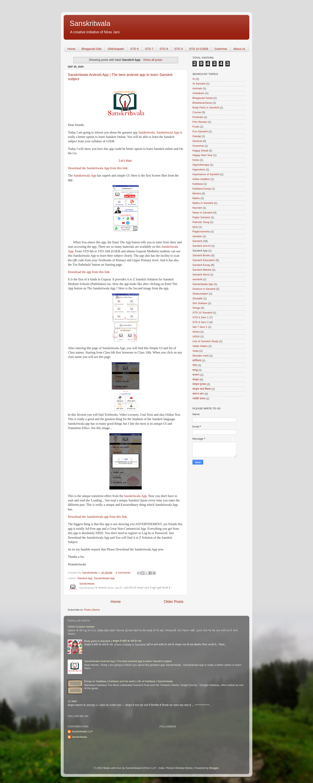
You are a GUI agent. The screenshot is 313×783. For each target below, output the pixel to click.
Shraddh (197, 298)
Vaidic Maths (200, 346)
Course (196, 112)
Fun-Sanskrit (200, 131)
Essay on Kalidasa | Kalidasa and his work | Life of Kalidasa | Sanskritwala (128, 681)
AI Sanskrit (198, 83)
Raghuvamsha (201, 231)
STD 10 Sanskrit (202, 312)
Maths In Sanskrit (202, 202)
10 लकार (72, 701)
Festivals (197, 117)
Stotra (196, 331)
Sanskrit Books (201, 255)
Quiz (195, 226)
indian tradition (201, 179)
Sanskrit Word (200, 274)
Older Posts (173, 601)
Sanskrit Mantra (201, 269)
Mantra (196, 193)
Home (71, 48)
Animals (197, 88)
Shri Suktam (199, 303)
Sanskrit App (84, 578)
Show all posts (152, 59)
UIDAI (196, 336)
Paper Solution (201, 217)
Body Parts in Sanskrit (205, 107)
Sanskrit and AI (201, 245)
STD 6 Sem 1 (200, 317)
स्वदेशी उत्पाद (198, 398)
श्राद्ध (195, 369)
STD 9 (178, 48)
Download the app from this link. (89, 272)
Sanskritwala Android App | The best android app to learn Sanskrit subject (128, 661)
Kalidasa (197, 183)
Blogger (213, 767)
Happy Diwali (200, 150)
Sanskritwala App (167, 132)
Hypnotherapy (200, 164)
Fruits (195, 126)
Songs (196, 307)
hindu (195, 159)
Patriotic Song (200, 222)
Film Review (199, 121)
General (197, 141)
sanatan (197, 236)
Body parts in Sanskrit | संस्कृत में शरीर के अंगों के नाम (112, 641)
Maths (196, 198)
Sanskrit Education (203, 260)
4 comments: (124, 572)
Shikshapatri (116, 48)
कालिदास (196, 360)
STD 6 (134, 48)
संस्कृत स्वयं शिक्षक (201, 388)
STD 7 (149, 48)
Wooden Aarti (200, 355)
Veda (195, 350)
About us (239, 48)
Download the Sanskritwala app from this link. (98, 516)
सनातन (195, 374)
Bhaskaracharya (202, 102)
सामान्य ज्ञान (198, 393)
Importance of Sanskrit (205, 174)
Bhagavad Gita (91, 48)
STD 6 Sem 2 (200, 322)
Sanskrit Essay (201, 264)
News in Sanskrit (202, 212)
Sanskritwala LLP (82, 731)
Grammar (220, 48)
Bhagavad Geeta (202, 97)
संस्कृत (195, 379)
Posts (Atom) (92, 609)
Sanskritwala (90, 23)
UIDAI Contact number (81, 626)
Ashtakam (198, 93)
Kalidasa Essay (201, 188)
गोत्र (194, 365)
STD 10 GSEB (198, 48)
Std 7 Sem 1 (199, 326)
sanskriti (197, 279)
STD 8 (164, 48)
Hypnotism (198, 169)
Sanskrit (197, 241)
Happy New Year (202, 155)
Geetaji (196, 136)
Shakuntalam (200, 293)
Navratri (197, 207)
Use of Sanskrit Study (205, 341)
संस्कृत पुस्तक (199, 384)
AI (193, 78)
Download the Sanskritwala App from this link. (98, 168)
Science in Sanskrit (203, 288)
